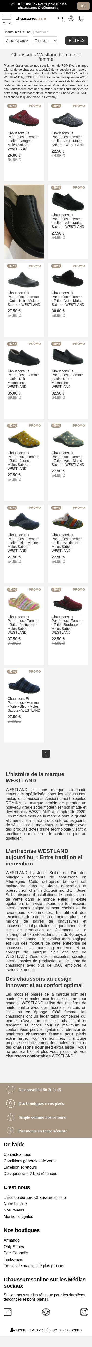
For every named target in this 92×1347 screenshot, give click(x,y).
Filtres (77, 40)
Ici (83, 6)
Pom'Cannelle (16, 1253)
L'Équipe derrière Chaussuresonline (35, 1197)
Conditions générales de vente (30, 1161)
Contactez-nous (17, 1154)
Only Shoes (14, 1247)
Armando (12, 1240)
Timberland (13, 1259)
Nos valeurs (14, 1210)
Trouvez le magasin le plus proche (33, 1266)
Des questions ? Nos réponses (30, 1174)
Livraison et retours (20, 1167)
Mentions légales (18, 1216)
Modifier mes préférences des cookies (46, 1330)
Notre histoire (15, 1204)
